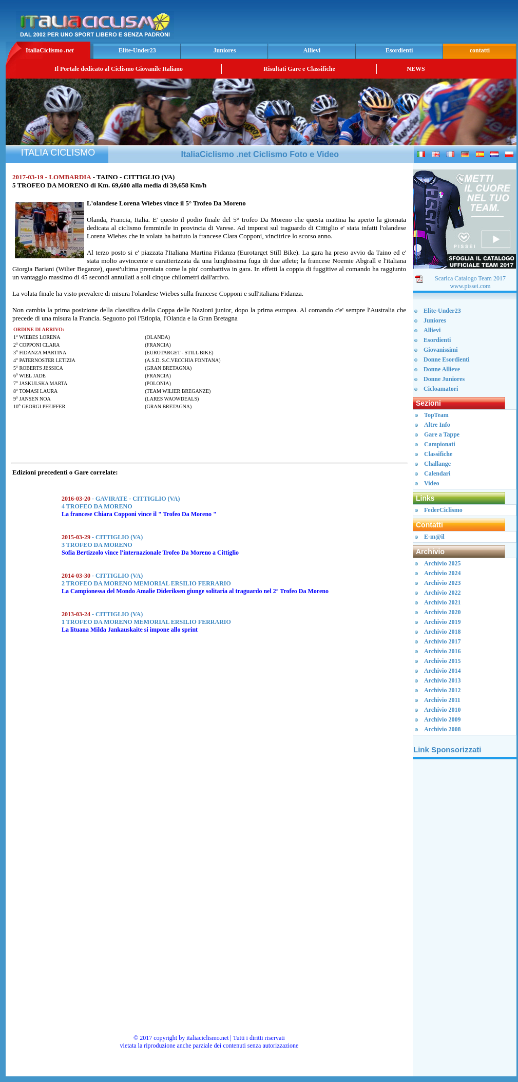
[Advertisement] (394, 23)
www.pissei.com (470, 286)
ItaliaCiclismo (49, 50)
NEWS (416, 68)
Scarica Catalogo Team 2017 (470, 278)
